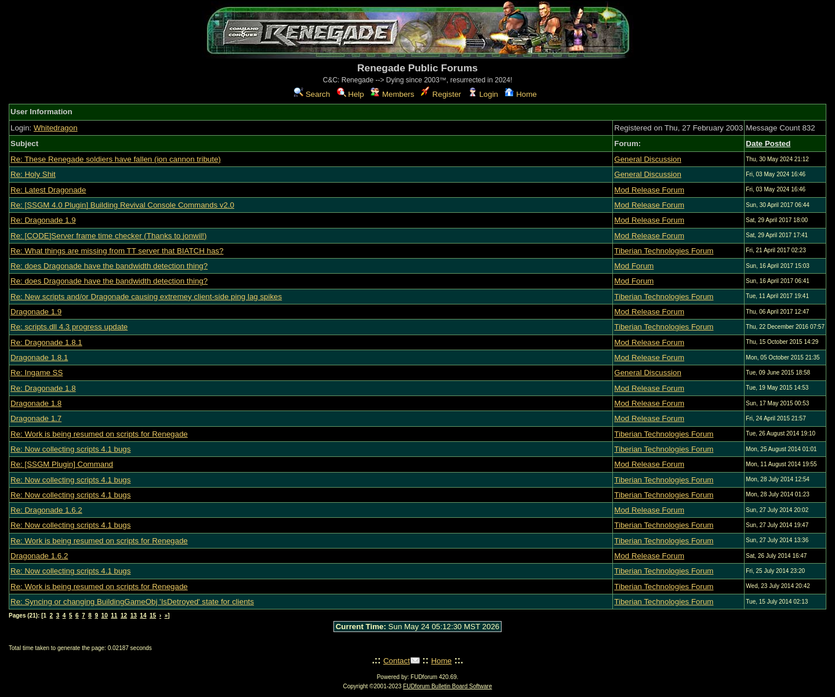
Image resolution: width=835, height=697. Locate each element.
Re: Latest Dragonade (48, 190)
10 (104, 615)
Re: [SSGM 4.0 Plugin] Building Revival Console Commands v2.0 (122, 205)
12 (124, 615)
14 (143, 615)
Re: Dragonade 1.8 (43, 388)
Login (483, 94)
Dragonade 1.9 (35, 311)
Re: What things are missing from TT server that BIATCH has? (116, 250)
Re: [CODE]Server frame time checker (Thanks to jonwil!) (108, 235)
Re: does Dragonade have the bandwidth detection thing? (109, 266)
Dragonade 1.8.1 (39, 357)
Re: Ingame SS (36, 372)
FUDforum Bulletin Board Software (447, 686)
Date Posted (768, 143)
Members (392, 94)
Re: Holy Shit (33, 174)
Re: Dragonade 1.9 (43, 220)
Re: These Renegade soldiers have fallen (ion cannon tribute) (115, 159)
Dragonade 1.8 (35, 403)
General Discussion (647, 159)
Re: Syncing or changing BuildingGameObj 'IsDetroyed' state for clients (132, 601)
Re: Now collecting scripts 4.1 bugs (70, 449)
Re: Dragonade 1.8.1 (46, 342)
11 (114, 615)
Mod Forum (634, 266)
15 (153, 615)
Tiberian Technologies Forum (663, 250)
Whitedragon (56, 128)
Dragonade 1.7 (35, 418)
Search (312, 94)
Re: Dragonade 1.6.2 (46, 510)
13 (133, 615)
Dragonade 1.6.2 (39, 555)
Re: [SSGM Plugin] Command (61, 464)
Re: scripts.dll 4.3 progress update (69, 326)
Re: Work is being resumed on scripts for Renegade (99, 434)
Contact (396, 660)
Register (441, 94)
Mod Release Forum (649, 190)
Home (520, 94)
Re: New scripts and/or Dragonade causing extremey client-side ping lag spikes (146, 296)
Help (350, 94)
